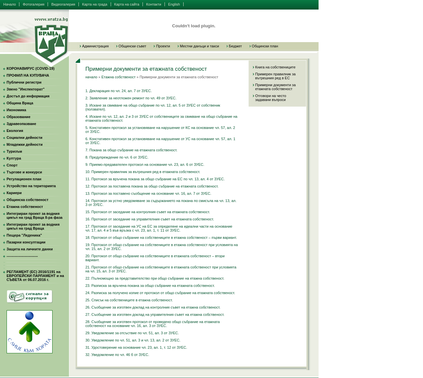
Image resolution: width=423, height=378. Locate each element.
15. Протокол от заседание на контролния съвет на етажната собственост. (147, 212)
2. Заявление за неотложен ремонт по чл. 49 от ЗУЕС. (130, 98)
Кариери (14, 193)
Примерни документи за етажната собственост (275, 87)
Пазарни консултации (26, 242)
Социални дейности (24, 137)
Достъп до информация (28, 96)
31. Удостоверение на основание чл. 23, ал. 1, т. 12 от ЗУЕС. (136, 347)
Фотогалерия (33, 4)
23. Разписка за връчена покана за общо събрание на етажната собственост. (150, 286)
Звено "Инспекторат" (26, 89)
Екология (15, 131)
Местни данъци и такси (199, 46)
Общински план (265, 46)
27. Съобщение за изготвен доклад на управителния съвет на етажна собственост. (154, 314)
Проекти (163, 46)
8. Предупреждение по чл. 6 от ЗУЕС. (116, 157)
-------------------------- (22, 256)
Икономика (16, 110)
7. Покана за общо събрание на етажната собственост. (131, 150)
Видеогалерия (63, 4)
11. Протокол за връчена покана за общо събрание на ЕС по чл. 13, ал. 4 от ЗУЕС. (155, 179)
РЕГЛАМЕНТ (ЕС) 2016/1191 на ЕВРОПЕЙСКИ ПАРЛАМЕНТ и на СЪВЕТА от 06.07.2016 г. (35, 276)
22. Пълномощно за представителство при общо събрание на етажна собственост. (154, 278)
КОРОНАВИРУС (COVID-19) (31, 68)
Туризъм (14, 151)
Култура (14, 158)
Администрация (95, 46)
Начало (9, 4)
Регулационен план (24, 179)
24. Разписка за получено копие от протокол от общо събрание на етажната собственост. (160, 293)
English (174, 4)
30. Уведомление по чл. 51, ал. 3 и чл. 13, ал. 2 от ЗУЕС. (132, 340)
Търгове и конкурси (24, 172)
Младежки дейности (25, 144)
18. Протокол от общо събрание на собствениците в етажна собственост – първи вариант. (161, 237)
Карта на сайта (127, 4)
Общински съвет (132, 46)
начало (91, 77)
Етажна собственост (25, 207)
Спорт (12, 165)
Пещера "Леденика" (24, 235)
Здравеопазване (21, 124)
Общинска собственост (27, 200)
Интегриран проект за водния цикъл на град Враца (33, 226)
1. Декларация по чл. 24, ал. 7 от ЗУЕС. (118, 91)
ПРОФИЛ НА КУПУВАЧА (28, 75)
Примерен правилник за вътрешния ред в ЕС (275, 76)
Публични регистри (24, 82)
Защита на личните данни (30, 249)
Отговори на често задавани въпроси (270, 98)
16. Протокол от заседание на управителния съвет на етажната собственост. (149, 219)
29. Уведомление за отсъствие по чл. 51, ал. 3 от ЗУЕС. (132, 333)
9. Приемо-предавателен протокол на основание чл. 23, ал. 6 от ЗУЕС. (144, 164)
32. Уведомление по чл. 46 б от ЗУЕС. (117, 355)
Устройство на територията (31, 186)
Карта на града (94, 4)
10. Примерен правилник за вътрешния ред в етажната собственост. (142, 172)
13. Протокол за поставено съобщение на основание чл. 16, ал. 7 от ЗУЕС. (148, 193)
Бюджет (235, 46)
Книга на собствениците (275, 67)
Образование (19, 117)
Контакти (153, 4)
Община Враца (20, 103)
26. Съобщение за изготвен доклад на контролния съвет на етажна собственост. (152, 307)
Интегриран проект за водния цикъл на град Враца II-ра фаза (34, 215)
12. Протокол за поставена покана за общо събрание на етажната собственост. (151, 186)
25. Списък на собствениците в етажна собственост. (129, 300)
